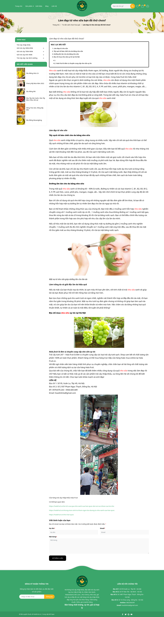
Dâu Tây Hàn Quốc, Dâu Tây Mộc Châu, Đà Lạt (35, 99)
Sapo (52, 614)
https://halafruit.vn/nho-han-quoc (61, 515)
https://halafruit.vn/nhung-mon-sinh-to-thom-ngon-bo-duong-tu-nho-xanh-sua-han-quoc (82, 510)
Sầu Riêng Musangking (34, 120)
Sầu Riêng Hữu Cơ (32, 73)
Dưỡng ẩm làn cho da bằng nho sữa (66, 54)
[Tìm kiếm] (132, 6)
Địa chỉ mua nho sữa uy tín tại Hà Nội (67, 57)
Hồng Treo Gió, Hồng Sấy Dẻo (34, 109)
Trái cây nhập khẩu (24, 45)
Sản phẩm (28, 6)
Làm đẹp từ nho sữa (61, 48)
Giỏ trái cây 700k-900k (25, 51)
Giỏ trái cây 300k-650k (25, 48)
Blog (46, 6)
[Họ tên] (73, 532)
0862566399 (130, 603)
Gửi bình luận (57, 558)
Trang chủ (18, 6)
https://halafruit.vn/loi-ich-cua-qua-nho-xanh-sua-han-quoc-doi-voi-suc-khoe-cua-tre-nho (81, 506)
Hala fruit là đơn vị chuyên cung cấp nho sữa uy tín (74, 63)
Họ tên (52, 528)
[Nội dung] (99, 546)
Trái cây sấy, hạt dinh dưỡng (27, 58)
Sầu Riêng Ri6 (30, 91)
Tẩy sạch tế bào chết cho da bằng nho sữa (68, 51)
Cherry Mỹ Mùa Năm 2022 (35, 83)
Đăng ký (49, 596)
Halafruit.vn (37, 614)
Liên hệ (54, 6)
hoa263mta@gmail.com (130, 605)
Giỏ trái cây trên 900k (24, 55)
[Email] (124, 532)
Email (102, 528)
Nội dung (53, 537)
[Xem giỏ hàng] (142, 6)
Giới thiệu (38, 6)
